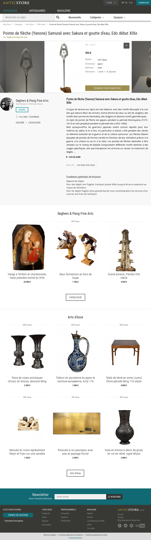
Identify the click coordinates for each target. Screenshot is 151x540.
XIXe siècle (41, 24)
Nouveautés (75, 17)
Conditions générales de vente (96, 535)
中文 (131, 2)
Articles (90, 517)
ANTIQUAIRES (37, 11)
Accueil (120, 514)
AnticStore (7, 24)
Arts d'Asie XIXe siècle (86, 165)
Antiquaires (65, 513)
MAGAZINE (63, 11)
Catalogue (18, 24)
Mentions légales (50, 535)
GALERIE (20, 123)
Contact (121, 517)
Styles (44, 517)
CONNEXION (143, 2)
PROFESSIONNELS (68, 509)
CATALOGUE (10, 11)
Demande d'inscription (14, 520)
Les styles (91, 528)
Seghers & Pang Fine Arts (32, 100)
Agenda (90, 513)
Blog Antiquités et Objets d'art (129, 520)
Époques (45, 520)
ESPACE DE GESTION (18, 515)
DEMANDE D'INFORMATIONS (107, 88)
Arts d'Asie (30, 24)
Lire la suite (74, 156)
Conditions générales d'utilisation (71, 535)
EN (126, 2)
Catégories (46, 513)
